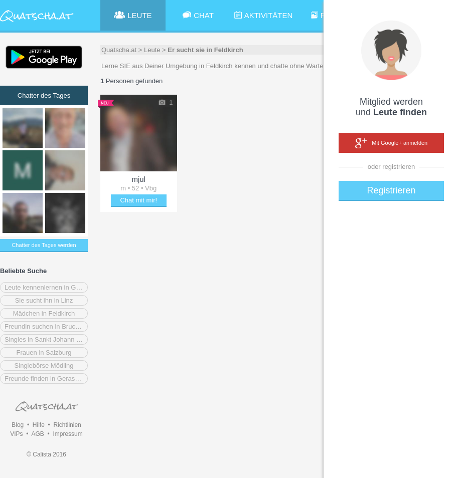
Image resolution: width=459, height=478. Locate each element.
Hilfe (39, 424)
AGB (37, 433)
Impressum (67, 433)
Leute (152, 50)
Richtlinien (67, 424)
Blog (18, 424)
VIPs (16, 433)
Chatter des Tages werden (44, 245)
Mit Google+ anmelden (391, 143)
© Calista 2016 (46, 454)
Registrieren (391, 190)
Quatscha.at (118, 50)
